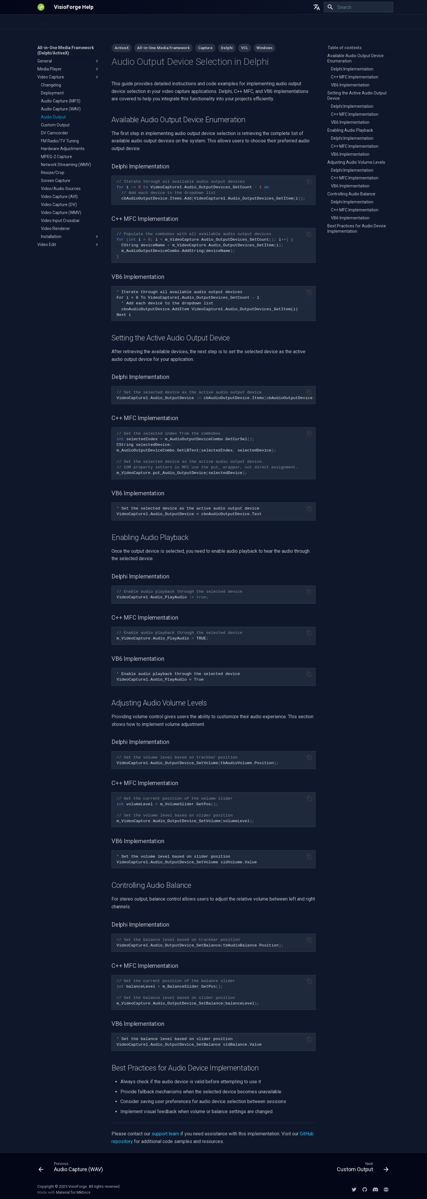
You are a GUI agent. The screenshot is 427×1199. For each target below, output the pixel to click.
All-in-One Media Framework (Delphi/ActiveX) (177, 22)
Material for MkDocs (73, 1192)
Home (43, 22)
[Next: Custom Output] (361, 1168)
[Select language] (317, 7)
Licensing (293, 22)
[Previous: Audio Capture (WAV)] (72, 1168)
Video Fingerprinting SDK (105, 22)
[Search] (358, 7)
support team (165, 1134)
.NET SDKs (65, 22)
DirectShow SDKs (243, 22)
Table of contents (344, 47)
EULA (272, 22)
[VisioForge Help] (41, 7)
